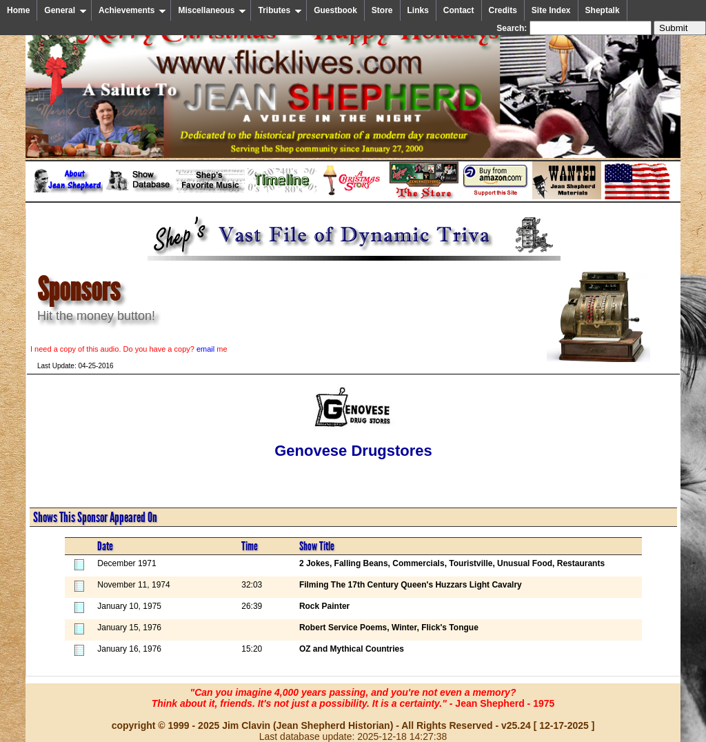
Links (418, 10)
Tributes (280, 10)
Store (382, 10)
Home (18, 10)
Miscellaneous (212, 10)
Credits (503, 10)
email (205, 349)
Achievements (132, 10)
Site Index (551, 10)
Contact (458, 10)
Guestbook (335, 10)
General (65, 10)
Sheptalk (602, 10)
